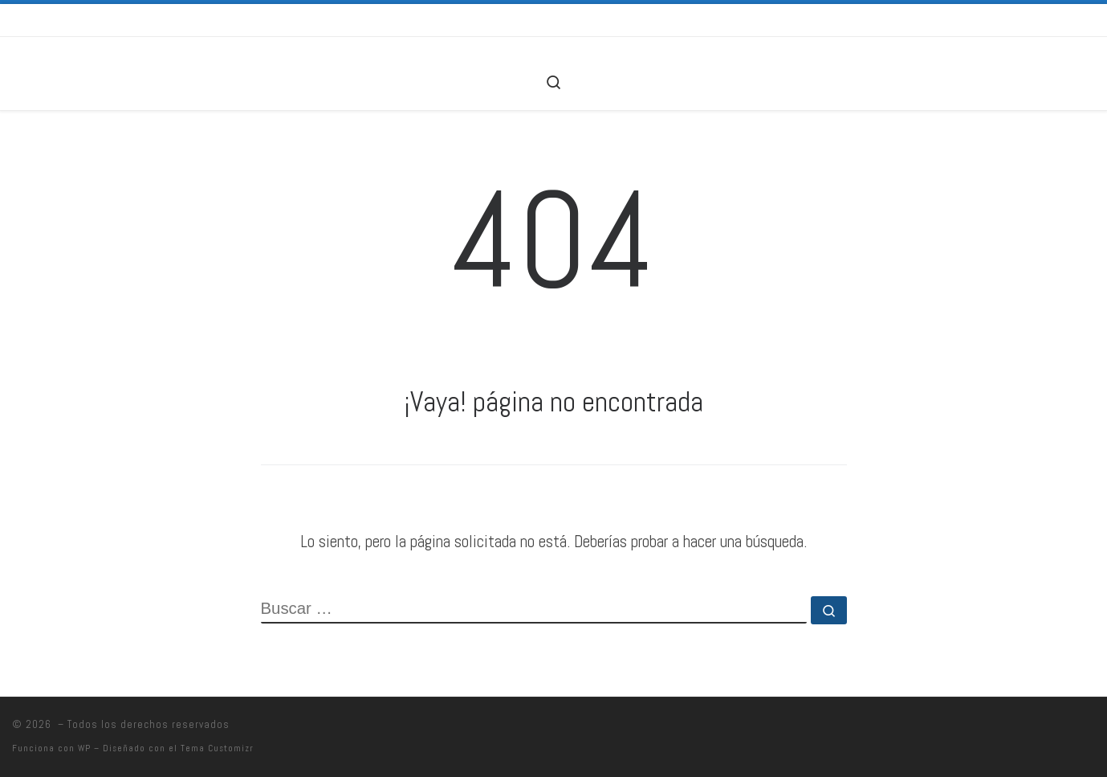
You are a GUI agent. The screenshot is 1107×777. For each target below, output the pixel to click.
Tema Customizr (217, 748)
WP (84, 748)
